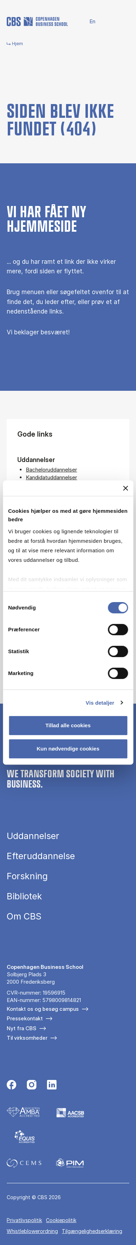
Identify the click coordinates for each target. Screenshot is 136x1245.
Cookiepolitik (61, 1220)
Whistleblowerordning (32, 1231)
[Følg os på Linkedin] (52, 1085)
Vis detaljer (100, 703)
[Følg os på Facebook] (11, 1085)
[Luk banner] (125, 488)
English (88, 21)
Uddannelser (33, 836)
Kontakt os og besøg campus (43, 1009)
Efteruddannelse (41, 856)
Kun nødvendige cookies (68, 749)
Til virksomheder (27, 1037)
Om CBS (24, 916)
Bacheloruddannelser (51, 469)
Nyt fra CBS (21, 1028)
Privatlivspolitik (24, 1220)
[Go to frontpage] (37, 21)
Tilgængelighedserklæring (92, 1231)
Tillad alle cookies (67, 725)
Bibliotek (24, 896)
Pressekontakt (25, 1018)
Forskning (27, 876)
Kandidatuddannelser (51, 477)
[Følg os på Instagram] (31, 1085)
